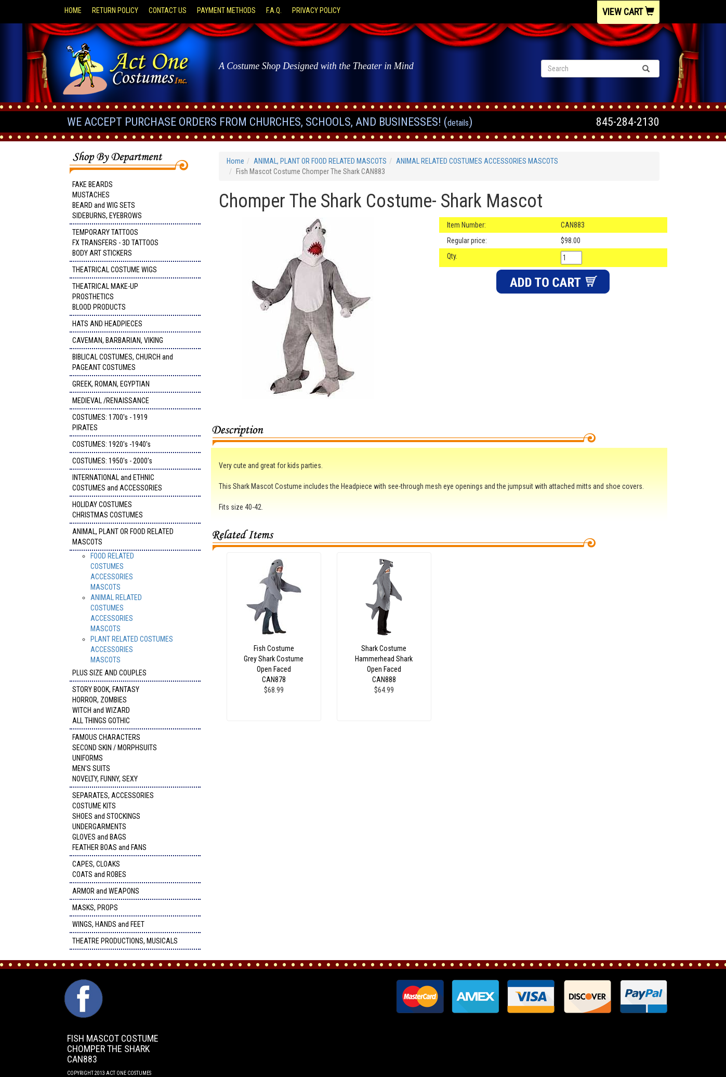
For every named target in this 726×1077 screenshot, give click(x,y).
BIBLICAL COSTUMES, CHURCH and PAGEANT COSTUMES (122, 362)
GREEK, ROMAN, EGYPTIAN (111, 384)
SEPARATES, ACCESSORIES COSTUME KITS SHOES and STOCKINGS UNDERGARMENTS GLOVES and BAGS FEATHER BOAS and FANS (113, 821)
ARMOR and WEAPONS (105, 891)
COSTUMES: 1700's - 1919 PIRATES (110, 422)
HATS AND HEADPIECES (107, 324)
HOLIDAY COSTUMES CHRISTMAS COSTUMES (107, 509)
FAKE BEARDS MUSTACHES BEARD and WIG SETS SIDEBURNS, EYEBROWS (107, 200)
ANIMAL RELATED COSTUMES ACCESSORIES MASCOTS (477, 161)
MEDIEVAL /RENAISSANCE (110, 400)
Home (73, 10)
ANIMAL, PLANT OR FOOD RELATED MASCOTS (123, 536)
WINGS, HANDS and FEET (108, 924)
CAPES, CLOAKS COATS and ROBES (99, 869)
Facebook (82, 984)
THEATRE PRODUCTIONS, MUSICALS (125, 941)
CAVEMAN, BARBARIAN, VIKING (117, 340)
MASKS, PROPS (95, 907)
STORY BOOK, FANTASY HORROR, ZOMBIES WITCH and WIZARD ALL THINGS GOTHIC (105, 705)
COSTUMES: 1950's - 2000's (112, 461)
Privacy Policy (316, 10)
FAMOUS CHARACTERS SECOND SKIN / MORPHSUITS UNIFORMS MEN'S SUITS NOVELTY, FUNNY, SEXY (114, 758)
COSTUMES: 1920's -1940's (111, 444)
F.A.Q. (274, 10)
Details (458, 123)
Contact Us (168, 10)
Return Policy (115, 10)
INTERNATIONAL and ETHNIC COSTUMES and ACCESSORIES (117, 482)
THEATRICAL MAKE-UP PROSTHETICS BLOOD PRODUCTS (105, 296)
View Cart (628, 11)
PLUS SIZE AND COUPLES (109, 673)
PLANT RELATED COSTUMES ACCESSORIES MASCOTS (131, 649)
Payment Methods (226, 10)
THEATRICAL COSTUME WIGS (114, 269)
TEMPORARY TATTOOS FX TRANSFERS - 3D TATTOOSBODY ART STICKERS (115, 242)
